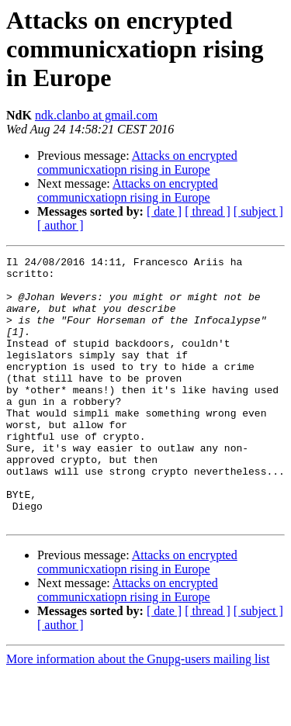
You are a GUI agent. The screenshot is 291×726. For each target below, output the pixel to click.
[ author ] (60, 225)
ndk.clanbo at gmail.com (96, 115)
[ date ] (164, 211)
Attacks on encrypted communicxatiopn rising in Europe (137, 162)
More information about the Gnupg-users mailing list (138, 712)
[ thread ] (207, 211)
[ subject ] (258, 211)
